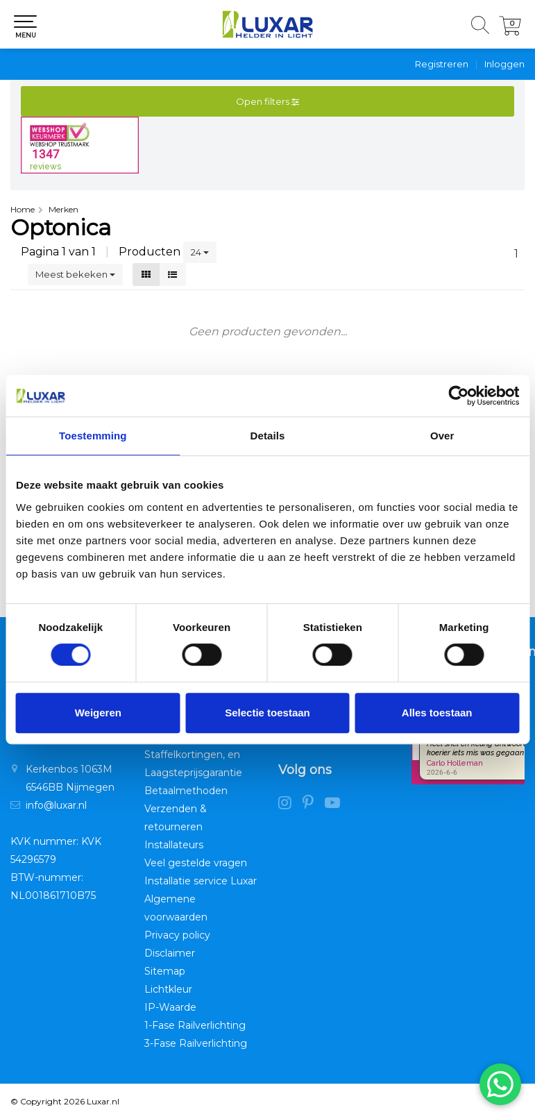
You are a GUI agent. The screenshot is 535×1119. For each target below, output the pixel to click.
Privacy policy (177, 935)
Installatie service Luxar (200, 881)
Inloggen (504, 63)
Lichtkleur (168, 989)
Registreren (441, 63)
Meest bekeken (75, 274)
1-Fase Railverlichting (195, 1025)
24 (200, 252)
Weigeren (98, 712)
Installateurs (173, 845)
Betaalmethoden (186, 790)
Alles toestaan (437, 712)
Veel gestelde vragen (195, 863)
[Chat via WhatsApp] (500, 1084)
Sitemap (164, 971)
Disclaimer (169, 953)
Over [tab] (442, 435)
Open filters (267, 101)
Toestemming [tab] (93, 435)
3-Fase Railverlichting (195, 1043)
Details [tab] (267, 435)
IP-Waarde (170, 1007)
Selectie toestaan (267, 712)
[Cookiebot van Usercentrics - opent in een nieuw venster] (458, 395)
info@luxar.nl (56, 805)
